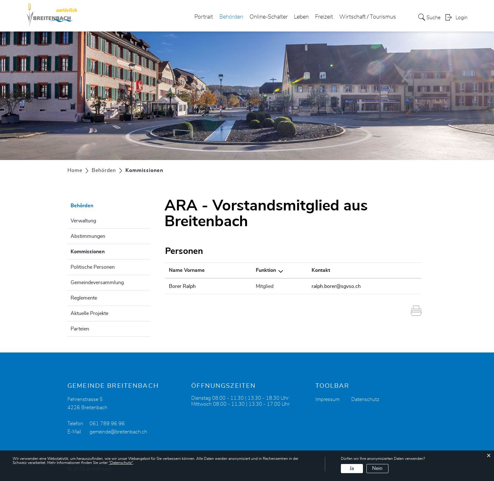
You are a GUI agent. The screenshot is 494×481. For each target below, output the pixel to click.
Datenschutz (365, 399)
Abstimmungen (88, 236)
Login (462, 17)
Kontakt (321, 270)
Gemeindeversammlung (97, 282)
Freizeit (324, 17)
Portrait (203, 17)
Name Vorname (187, 270)
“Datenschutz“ (121, 463)
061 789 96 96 (107, 423)
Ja (352, 468)
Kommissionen (103, 250)
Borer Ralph (182, 286)
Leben (301, 17)
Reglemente (84, 298)
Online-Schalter (269, 17)
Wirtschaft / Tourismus (367, 17)
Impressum (327, 399)
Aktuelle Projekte (89, 313)
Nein (377, 468)
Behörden (231, 17)
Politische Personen (93, 267)
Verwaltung (83, 220)
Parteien (80, 328)
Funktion (266, 270)
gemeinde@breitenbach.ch (118, 431)
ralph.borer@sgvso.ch (336, 286)
